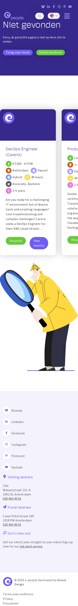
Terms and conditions (18, 594)
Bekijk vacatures (50, 52)
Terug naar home (18, 52)
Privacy (8, 599)
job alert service (31, 546)
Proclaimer (11, 603)
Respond (16, 241)
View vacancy (39, 243)
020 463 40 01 (12, 499)
